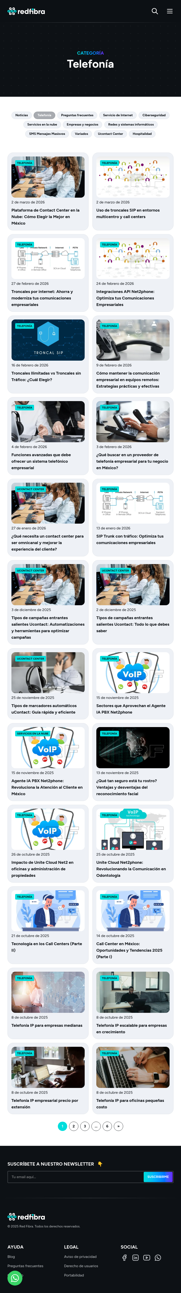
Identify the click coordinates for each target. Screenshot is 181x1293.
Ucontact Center (110, 134)
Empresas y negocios (82, 124)
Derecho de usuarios (81, 1266)
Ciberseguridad (154, 115)
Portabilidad (74, 1275)
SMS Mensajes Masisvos (47, 134)
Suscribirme (158, 1177)
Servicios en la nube (42, 124)
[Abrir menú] (170, 11)
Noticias (21, 115)
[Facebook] (124, 1257)
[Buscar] (155, 11)
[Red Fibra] (26, 11)
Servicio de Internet (118, 115)
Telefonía (44, 115)
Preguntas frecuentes (77, 115)
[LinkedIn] (135, 1257)
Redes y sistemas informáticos (131, 124)
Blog (11, 1256)
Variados (81, 134)
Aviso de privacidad (80, 1256)
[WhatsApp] (158, 1257)
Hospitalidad (142, 134)
